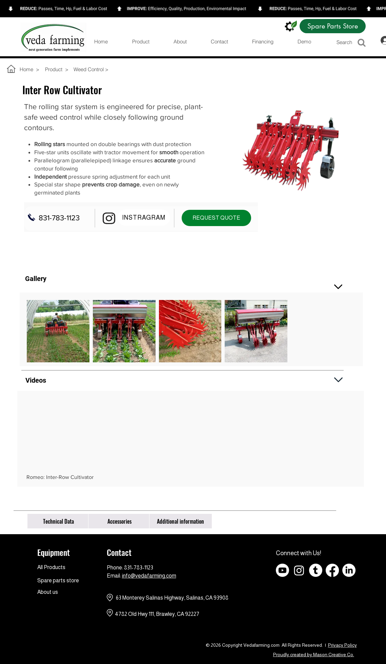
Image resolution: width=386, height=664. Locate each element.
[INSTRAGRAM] (144, 217)
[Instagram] (299, 570)
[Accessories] (119, 521)
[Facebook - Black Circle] (365, 570)
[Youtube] (282, 570)
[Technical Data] (58, 521)
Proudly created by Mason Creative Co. (313, 654)
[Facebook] (332, 570)
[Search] (353, 42)
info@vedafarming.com (149, 576)
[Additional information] (180, 521)
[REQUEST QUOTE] (216, 218)
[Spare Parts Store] (333, 26)
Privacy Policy (342, 645)
